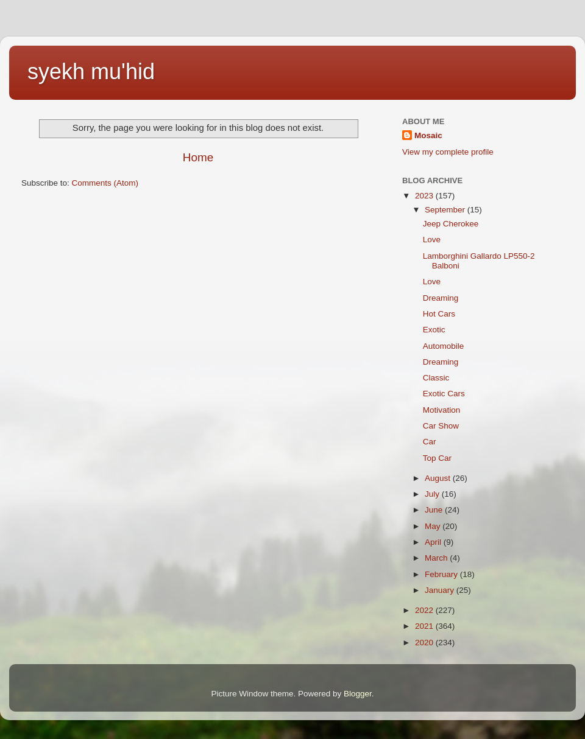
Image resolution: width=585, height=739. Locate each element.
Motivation (442, 410)
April (434, 542)
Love (432, 239)
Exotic (434, 329)
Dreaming (441, 298)
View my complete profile (448, 151)
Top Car (437, 458)
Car (429, 441)
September (446, 209)
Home (198, 157)
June (435, 509)
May (433, 526)
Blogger (358, 693)
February (442, 574)
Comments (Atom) (105, 182)
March (437, 557)
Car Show (441, 425)
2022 (425, 610)
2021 (425, 626)
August (439, 478)
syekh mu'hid (91, 71)
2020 (425, 642)
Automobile (443, 346)
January (440, 590)
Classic (436, 377)
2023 (425, 195)
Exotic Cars (444, 393)
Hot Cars (439, 313)
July (433, 494)
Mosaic (428, 135)
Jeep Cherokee (451, 223)
